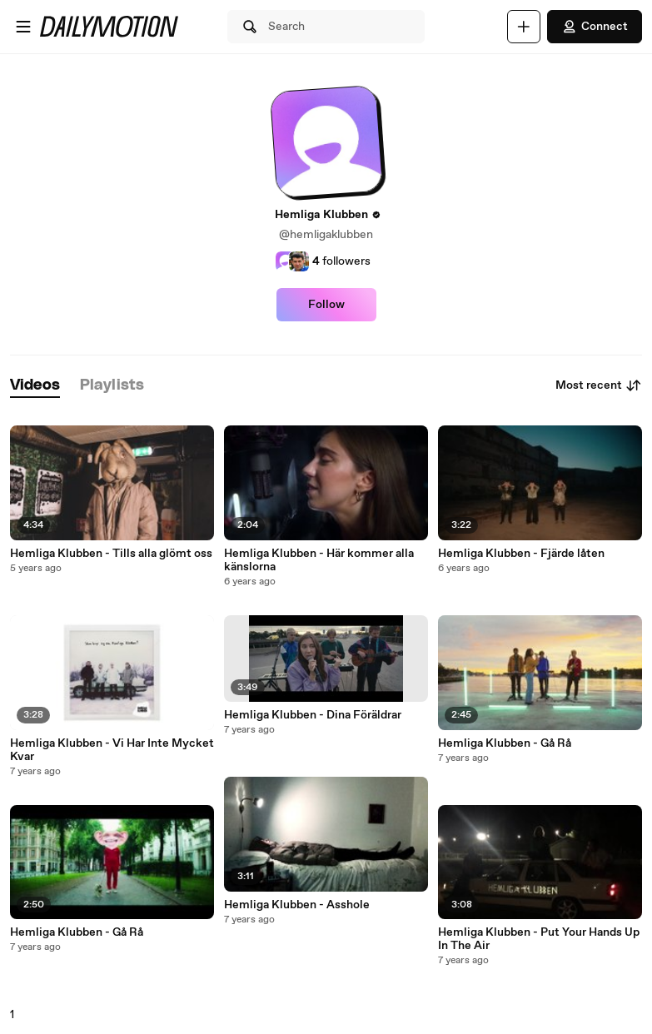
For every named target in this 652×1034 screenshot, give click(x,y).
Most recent (598, 385)
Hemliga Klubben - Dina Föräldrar (312, 715)
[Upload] (523, 26)
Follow (326, 304)
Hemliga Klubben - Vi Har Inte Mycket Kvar (112, 750)
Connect (594, 26)
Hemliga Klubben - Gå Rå (76, 932)
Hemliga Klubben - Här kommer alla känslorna (319, 560)
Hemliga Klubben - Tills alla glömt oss (111, 553)
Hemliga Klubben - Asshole (297, 905)
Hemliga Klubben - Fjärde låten (521, 553)
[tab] (35, 385)
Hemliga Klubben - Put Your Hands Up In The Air (539, 939)
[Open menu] (23, 26)
